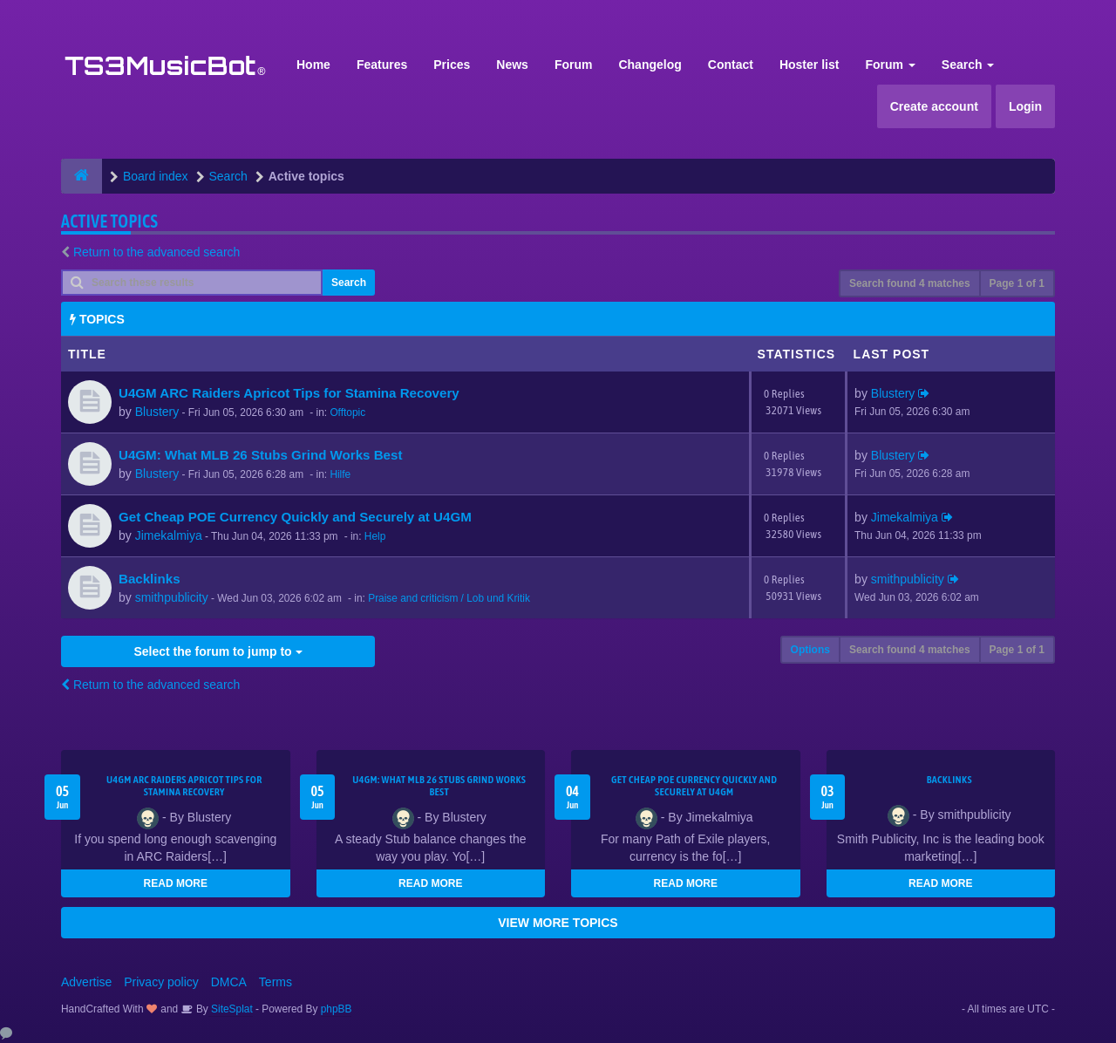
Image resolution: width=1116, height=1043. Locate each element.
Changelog (649, 65)
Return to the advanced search (156, 252)
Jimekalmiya (168, 535)
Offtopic (347, 412)
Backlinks (149, 578)
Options (810, 650)
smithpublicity (171, 597)
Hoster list (809, 65)
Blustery (157, 412)
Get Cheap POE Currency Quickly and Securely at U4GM (295, 516)
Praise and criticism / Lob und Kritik (449, 598)
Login (1025, 106)
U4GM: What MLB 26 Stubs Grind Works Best (260, 454)
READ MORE (176, 883)
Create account (934, 106)
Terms (275, 982)
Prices (451, 65)
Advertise (86, 982)
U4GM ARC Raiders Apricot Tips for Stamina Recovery (289, 392)
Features (382, 65)
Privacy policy (161, 982)
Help (374, 536)
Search (968, 65)
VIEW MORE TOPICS (557, 923)
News (512, 65)
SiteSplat (230, 1009)
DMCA (229, 982)
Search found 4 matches (909, 283)
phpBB (336, 1009)
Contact (730, 65)
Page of (1017, 283)
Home (313, 65)
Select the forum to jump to (217, 651)
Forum (574, 65)
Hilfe (340, 474)
